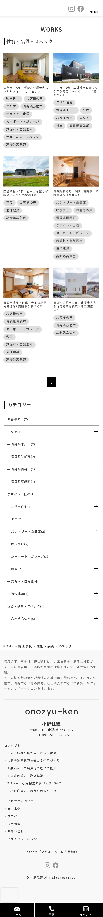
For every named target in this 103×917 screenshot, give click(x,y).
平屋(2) (16, 533)
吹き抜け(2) (20, 558)
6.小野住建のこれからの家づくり (32, 805)
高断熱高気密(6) (23, 633)
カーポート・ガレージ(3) (29, 571)
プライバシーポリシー (23, 853)
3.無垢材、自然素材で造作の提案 (32, 782)
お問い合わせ (17, 846)
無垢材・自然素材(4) (26, 596)
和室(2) (16, 583)
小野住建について (20, 815)
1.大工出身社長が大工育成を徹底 (32, 767)
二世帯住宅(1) (21, 521)
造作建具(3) (20, 608)
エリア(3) (14, 446)
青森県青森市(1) (23, 483)
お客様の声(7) (17, 433)
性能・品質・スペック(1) (26, 621)
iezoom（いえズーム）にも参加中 (51, 866)
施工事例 (14, 823)
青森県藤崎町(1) (23, 496)
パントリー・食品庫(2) (28, 546)
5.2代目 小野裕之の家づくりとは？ (34, 798)
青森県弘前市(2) (23, 471)
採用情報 (14, 838)
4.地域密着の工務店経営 (25, 790)
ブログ (12, 831)
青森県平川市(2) (23, 458)
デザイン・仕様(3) (21, 509)
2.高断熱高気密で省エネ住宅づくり (33, 775)
